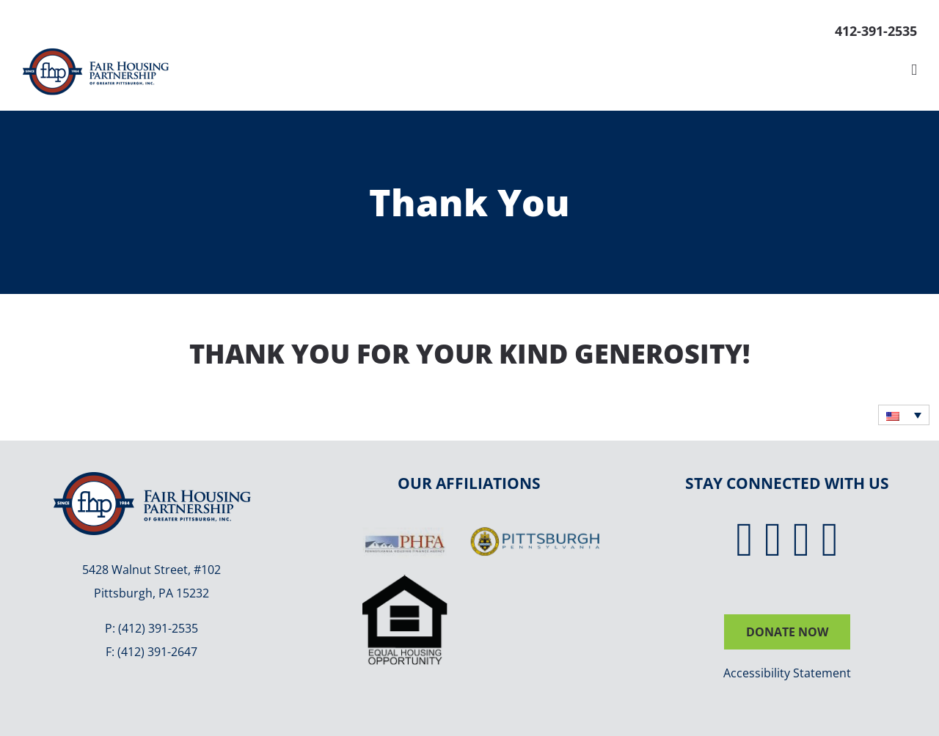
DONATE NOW (787, 632)
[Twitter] (773, 540)
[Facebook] (744, 540)
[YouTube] (830, 540)
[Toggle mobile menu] (914, 70)
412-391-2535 (876, 31)
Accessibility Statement (787, 673)
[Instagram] (802, 540)
